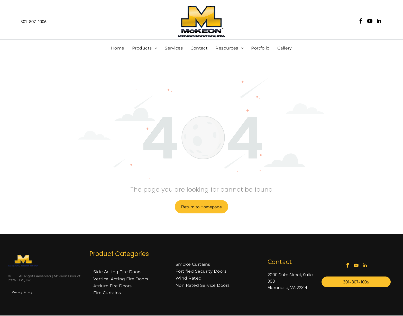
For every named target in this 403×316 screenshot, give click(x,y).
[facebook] (361, 21)
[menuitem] (117, 48)
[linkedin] (379, 21)
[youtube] (370, 21)
